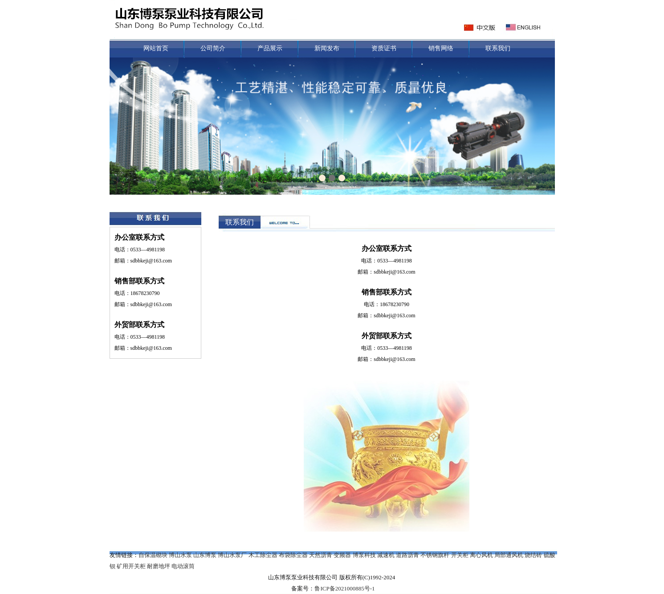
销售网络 (440, 48)
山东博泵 (204, 555)
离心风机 (481, 555)
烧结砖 (533, 555)
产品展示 (269, 48)
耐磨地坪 (158, 566)
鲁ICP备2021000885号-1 (344, 588)
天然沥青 (320, 555)
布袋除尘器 (293, 555)
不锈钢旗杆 (434, 555)
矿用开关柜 (131, 566)
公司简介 (212, 48)
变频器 (342, 555)
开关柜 (459, 555)
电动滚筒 (183, 566)
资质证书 (383, 48)
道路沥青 (407, 555)
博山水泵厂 (232, 555)
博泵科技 (364, 555)
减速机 (386, 555)
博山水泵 (180, 555)
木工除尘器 (262, 555)
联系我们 (497, 48)
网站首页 (155, 48)
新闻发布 (326, 48)
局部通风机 (508, 555)
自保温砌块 (153, 555)
